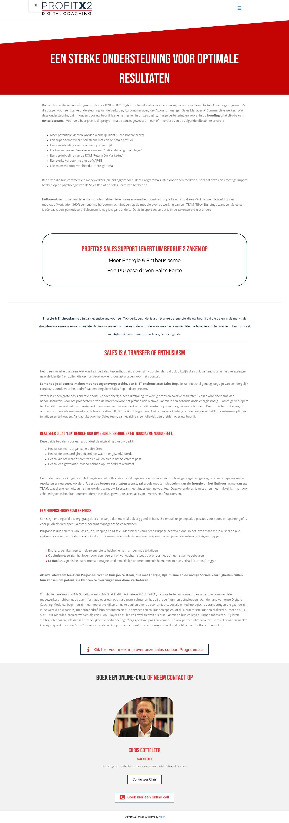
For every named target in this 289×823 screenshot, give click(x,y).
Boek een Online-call (121, 677)
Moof (162, 816)
